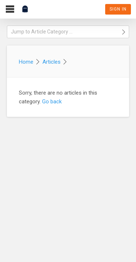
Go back (52, 101)
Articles (51, 62)
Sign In (118, 9)
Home (26, 62)
